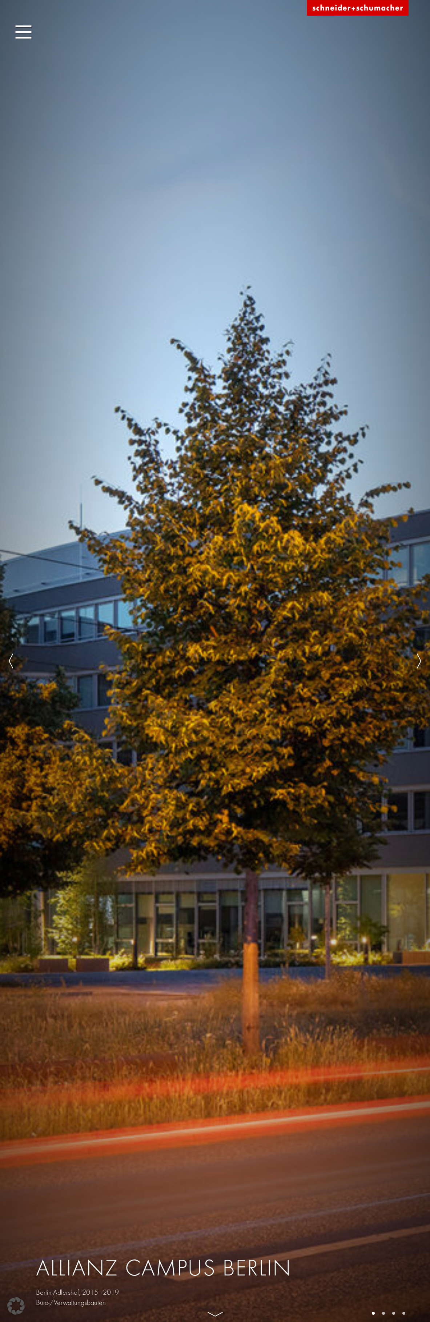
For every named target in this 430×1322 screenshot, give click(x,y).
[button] (16, 1306)
